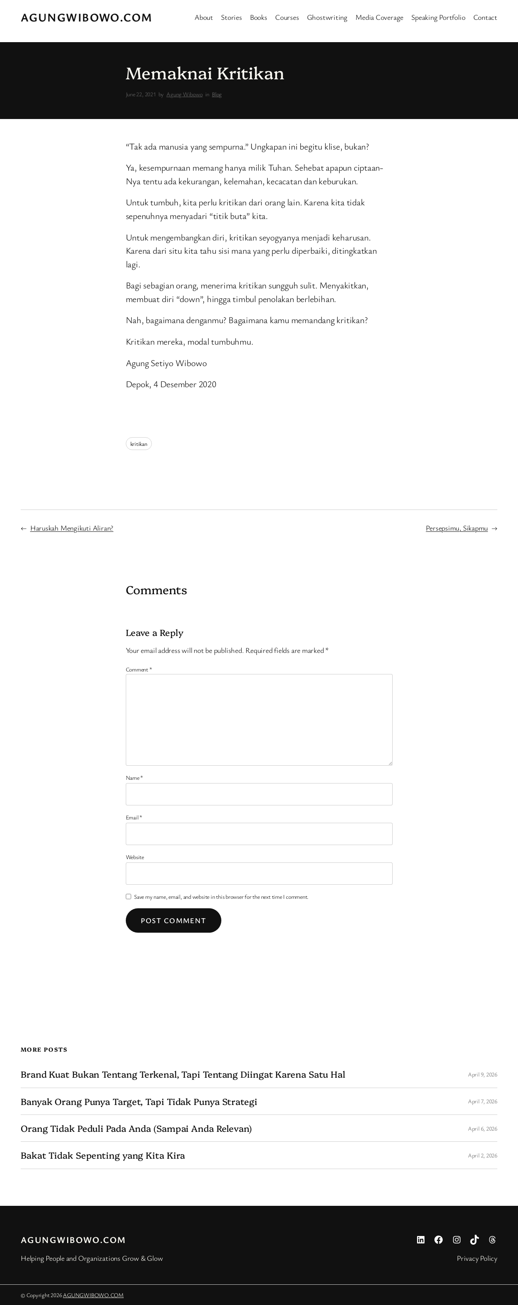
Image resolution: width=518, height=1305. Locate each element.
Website (135, 857)
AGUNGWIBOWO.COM (87, 17)
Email (134, 817)
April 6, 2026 (482, 1128)
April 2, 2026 (482, 1155)
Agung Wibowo (184, 94)
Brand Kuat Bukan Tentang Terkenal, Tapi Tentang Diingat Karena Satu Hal (183, 1074)
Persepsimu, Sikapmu (457, 528)
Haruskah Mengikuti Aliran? (71, 528)
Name (135, 777)
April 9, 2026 (482, 1074)
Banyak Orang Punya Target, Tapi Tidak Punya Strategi (139, 1101)
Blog (217, 94)
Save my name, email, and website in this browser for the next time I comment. (221, 896)
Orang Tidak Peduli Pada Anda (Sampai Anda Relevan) (136, 1128)
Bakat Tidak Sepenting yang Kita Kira (103, 1155)
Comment (139, 669)
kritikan (138, 444)
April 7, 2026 (482, 1101)
